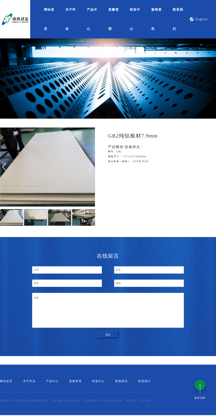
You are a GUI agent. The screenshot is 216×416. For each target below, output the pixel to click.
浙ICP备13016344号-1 (66, 400)
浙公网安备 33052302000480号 (103, 400)
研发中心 (135, 19)
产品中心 (92, 19)
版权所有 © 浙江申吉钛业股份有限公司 (24, 400)
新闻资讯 (156, 19)
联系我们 (178, 19)
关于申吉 (70, 19)
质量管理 (113, 19)
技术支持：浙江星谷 (138, 400)
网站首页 (49, 19)
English (198, 19)
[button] (4, 167)
